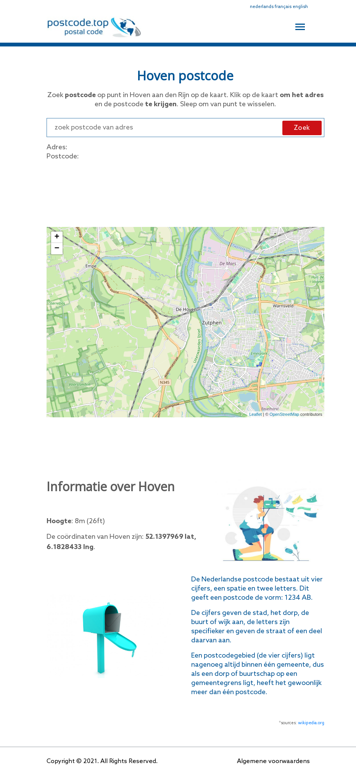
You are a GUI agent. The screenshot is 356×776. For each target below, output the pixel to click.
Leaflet (255, 414)
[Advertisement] (185, 192)
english (300, 7)
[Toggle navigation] (300, 26)
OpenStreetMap (284, 414)
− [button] (56, 248)
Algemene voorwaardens (273, 761)
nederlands (262, 7)
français (283, 7)
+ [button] (56, 237)
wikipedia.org (311, 723)
